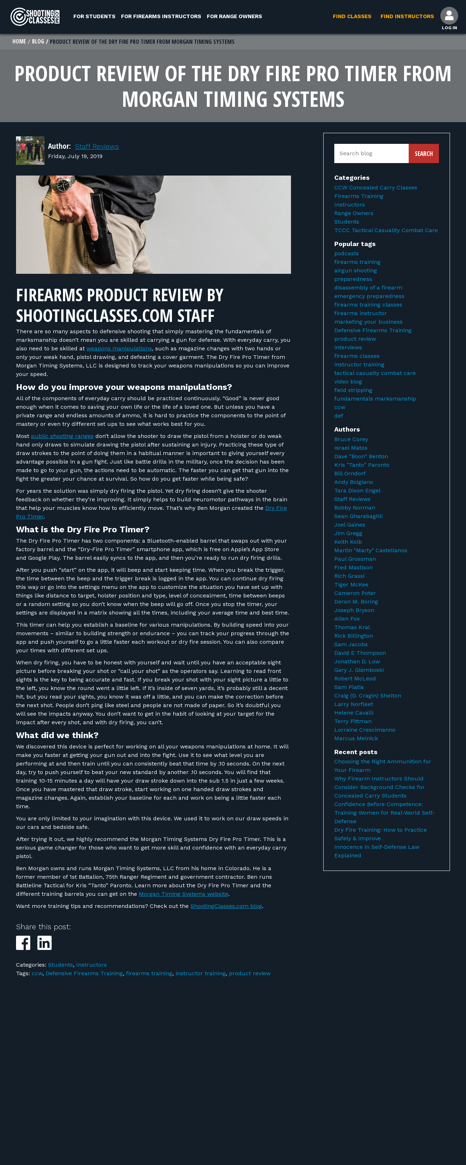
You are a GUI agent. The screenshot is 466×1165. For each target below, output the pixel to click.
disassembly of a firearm (368, 288)
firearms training (149, 974)
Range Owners (353, 213)
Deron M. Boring (356, 602)
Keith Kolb (348, 542)
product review (250, 974)
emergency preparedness (369, 296)
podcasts (346, 254)
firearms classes (356, 356)
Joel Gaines (349, 525)
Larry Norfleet (353, 704)
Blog (38, 42)
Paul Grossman (355, 559)
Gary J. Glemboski (359, 670)
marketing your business (368, 322)
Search (424, 154)
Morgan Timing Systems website (183, 894)
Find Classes (351, 16)
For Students (94, 16)
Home (19, 42)
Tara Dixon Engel (357, 491)
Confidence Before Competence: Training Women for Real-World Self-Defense (384, 813)
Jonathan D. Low (357, 662)
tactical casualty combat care (375, 373)
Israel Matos (350, 448)
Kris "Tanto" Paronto (361, 465)
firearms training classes (368, 305)
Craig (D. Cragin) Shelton (367, 696)
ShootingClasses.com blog (226, 906)
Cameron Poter (355, 593)
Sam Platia (349, 687)
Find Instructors (406, 16)
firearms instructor (360, 313)
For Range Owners (234, 16)
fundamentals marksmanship (375, 399)
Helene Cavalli (353, 713)
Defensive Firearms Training (84, 974)
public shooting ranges (62, 436)
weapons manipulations (119, 349)
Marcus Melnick (356, 739)
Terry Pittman (353, 722)
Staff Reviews (98, 146)
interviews (348, 348)
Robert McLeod (355, 679)
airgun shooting (355, 271)
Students (60, 965)
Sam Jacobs (351, 645)
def (338, 416)
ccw (37, 974)
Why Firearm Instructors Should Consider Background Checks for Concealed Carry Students (379, 788)
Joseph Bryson (354, 610)
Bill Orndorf (350, 474)
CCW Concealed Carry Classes (375, 188)
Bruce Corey (351, 440)
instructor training (201, 974)
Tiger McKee (351, 585)
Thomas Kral (352, 628)
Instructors (91, 965)
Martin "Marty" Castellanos (370, 551)
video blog (348, 382)
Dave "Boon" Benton (361, 457)
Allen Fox (347, 619)
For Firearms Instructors (161, 16)
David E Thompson (360, 653)
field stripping (353, 390)
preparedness (353, 279)
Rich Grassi (349, 576)
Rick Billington (353, 636)
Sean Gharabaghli (358, 516)
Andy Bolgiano (353, 482)
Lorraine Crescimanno (365, 730)
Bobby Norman (354, 508)
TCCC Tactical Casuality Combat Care (386, 231)
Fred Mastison (353, 568)
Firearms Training (358, 196)
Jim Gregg (348, 534)
